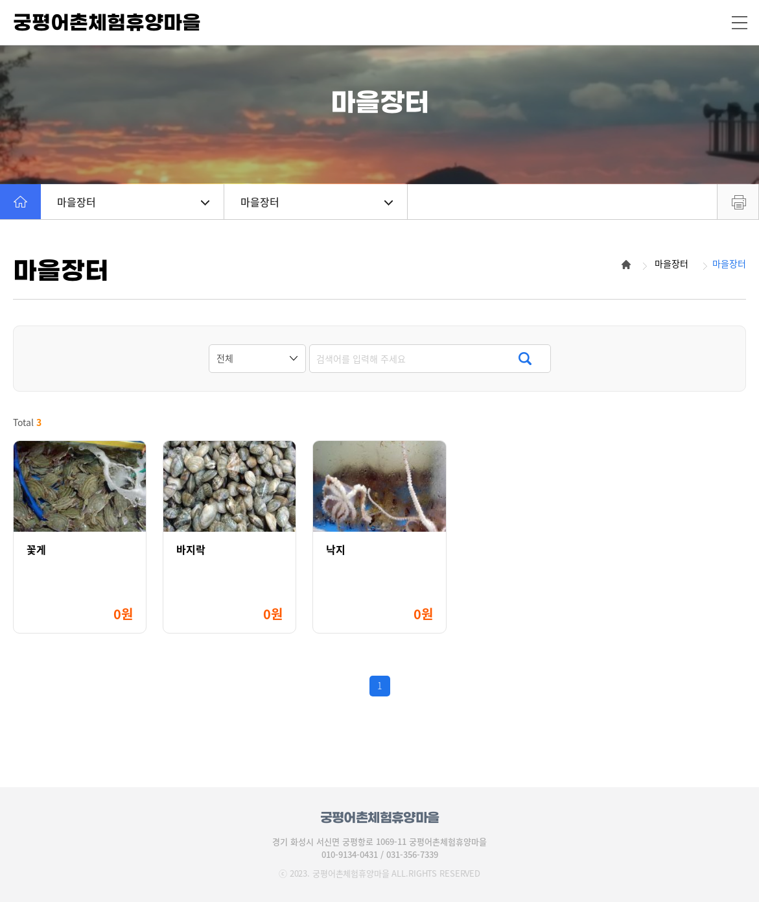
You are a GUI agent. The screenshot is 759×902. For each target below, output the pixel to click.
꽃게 (36, 549)
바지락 (190, 549)
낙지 (335, 549)
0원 (123, 613)
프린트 (738, 201)
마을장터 (133, 201)
